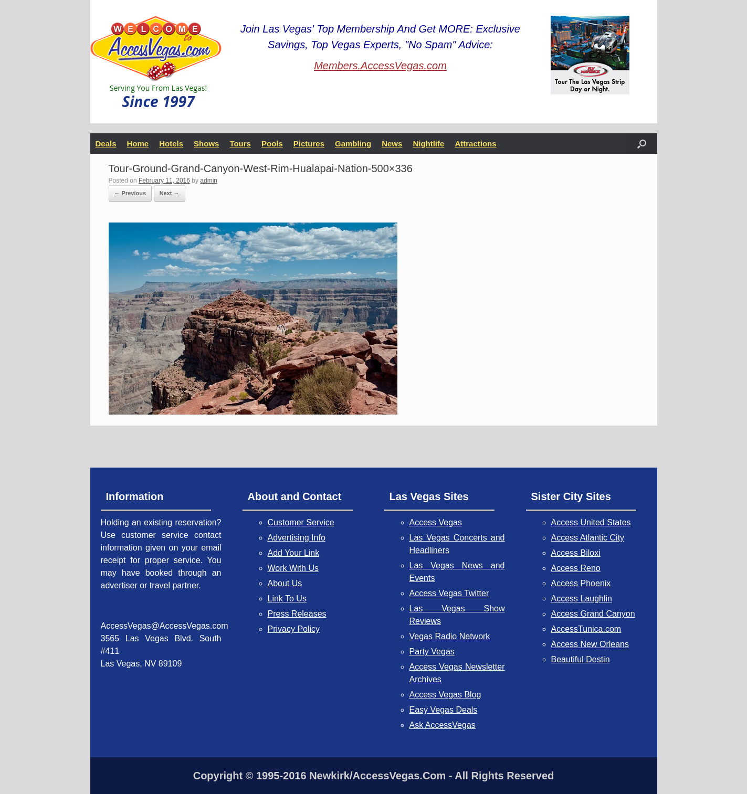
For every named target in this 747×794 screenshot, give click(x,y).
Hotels (171, 143)
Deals (106, 143)
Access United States (591, 522)
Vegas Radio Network (449, 636)
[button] (641, 143)
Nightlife (428, 143)
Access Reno (576, 568)
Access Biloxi (576, 552)
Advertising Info (296, 537)
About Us (285, 583)
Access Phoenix (581, 583)
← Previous (130, 193)
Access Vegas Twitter (449, 593)
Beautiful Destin (580, 659)
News (392, 143)
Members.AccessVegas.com (380, 65)
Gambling (353, 143)
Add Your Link (294, 552)
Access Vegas (435, 522)
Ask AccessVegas (442, 725)
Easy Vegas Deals (443, 709)
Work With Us (293, 568)
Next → (170, 193)
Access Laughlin (582, 598)
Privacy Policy (294, 628)
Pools (272, 143)
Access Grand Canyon (593, 613)
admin (208, 180)
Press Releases (297, 613)
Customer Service (301, 522)
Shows (206, 143)
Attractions (475, 143)
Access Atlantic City (588, 537)
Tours (240, 143)
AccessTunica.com (586, 628)
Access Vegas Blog (445, 694)
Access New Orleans (590, 644)
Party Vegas (432, 651)
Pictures (308, 143)
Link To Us (287, 598)
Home (138, 143)
